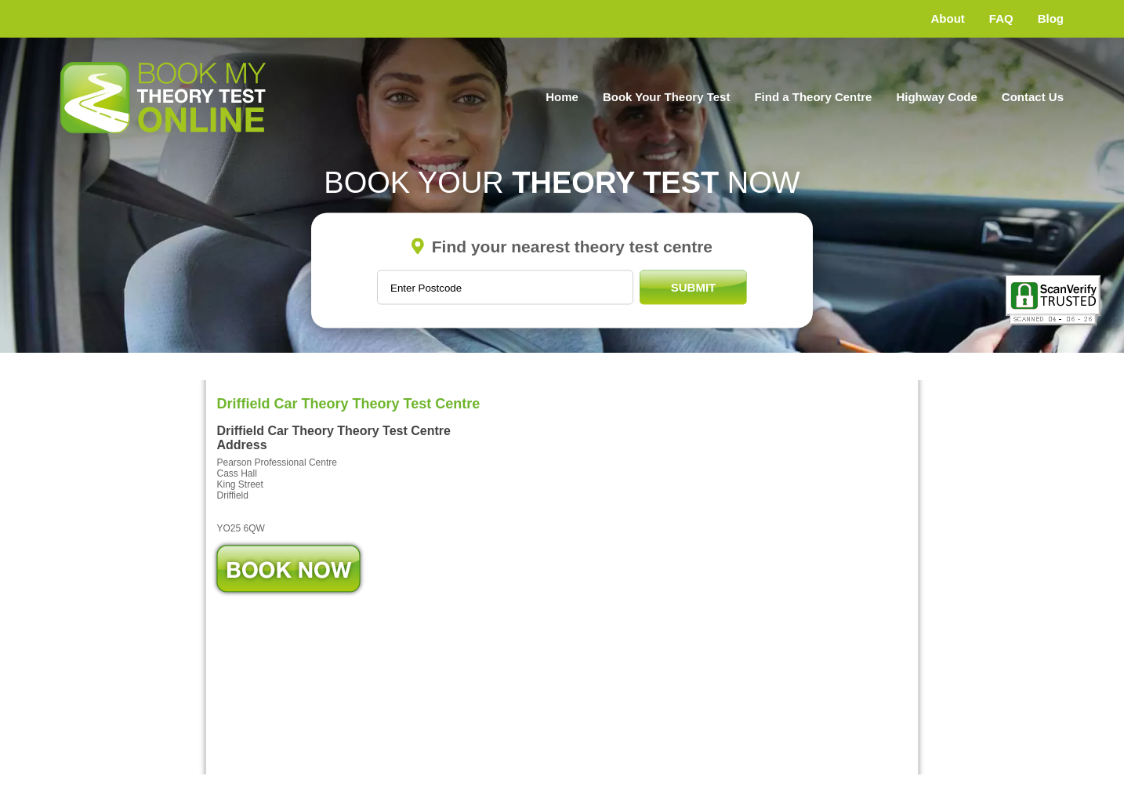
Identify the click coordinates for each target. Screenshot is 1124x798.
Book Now (288, 568)
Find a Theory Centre (813, 96)
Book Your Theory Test (667, 96)
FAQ (1001, 18)
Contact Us (1033, 96)
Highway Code (936, 96)
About (948, 18)
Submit (693, 287)
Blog (1051, 18)
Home (562, 96)
